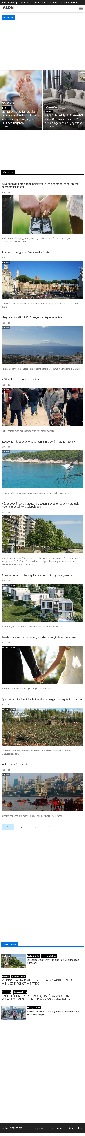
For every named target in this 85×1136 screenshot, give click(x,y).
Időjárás (53, 2)
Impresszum (41, 1128)
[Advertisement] (42, 44)
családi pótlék (39, 2)
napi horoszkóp (10, 2)
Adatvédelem (75, 1128)
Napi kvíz (25, 2)
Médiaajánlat (58, 1128)
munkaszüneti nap (69, 2)
